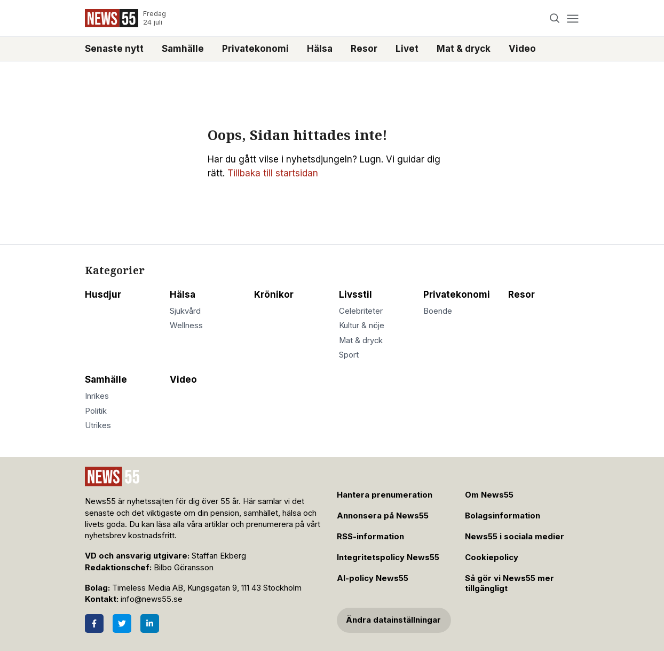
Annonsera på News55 (383, 516)
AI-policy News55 (372, 578)
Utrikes (98, 425)
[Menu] (572, 18)
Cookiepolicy (491, 557)
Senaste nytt (114, 48)
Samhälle (183, 48)
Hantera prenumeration (384, 495)
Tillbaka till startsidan (272, 173)
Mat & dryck (464, 48)
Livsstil (355, 294)
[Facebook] (94, 623)
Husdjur (103, 294)
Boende (437, 311)
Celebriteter (361, 311)
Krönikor (274, 294)
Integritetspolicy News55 (388, 557)
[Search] (555, 18)
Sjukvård (185, 311)
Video (522, 48)
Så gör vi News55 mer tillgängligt (509, 583)
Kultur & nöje (361, 325)
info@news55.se (152, 599)
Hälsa (320, 48)
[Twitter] (122, 623)
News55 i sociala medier (514, 536)
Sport (349, 355)
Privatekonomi (255, 48)
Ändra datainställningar (393, 620)
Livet (407, 48)
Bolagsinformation (502, 516)
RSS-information (370, 536)
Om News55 (489, 495)
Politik (96, 411)
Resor (364, 48)
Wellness (186, 325)
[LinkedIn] (149, 623)
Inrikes (97, 396)
